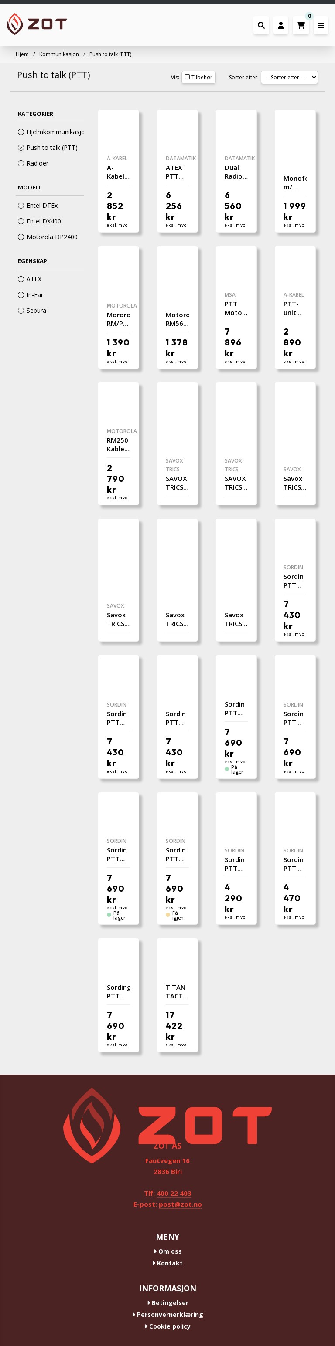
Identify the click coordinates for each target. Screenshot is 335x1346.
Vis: (175, 77)
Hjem (22, 54)
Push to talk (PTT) (110, 54)
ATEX (29, 279)
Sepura (32, 310)
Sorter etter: (244, 77)
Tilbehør (198, 77)
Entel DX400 (39, 221)
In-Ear (30, 295)
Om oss (168, 1251)
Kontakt (167, 1263)
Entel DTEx (38, 205)
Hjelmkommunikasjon (51, 132)
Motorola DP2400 (48, 237)
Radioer (33, 163)
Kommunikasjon (59, 54)
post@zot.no (180, 1204)
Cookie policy (167, 1326)
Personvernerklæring (167, 1314)
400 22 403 (174, 1193)
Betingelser (167, 1303)
